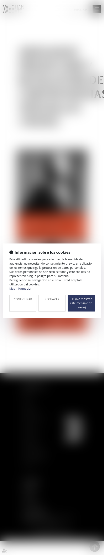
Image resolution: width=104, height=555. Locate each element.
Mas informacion (20, 288)
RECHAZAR (52, 299)
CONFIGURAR (23, 299)
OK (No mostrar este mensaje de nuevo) (81, 303)
